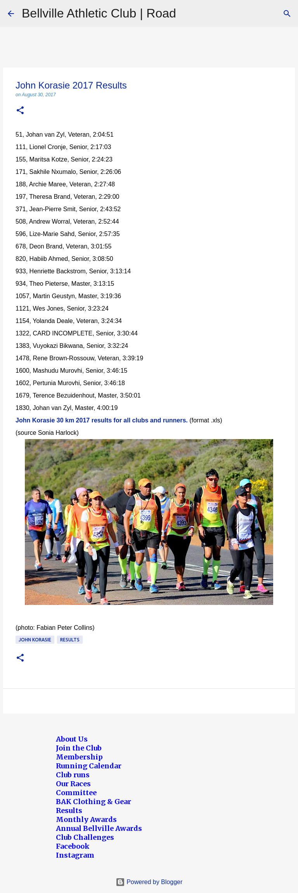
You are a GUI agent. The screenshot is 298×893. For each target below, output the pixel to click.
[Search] (287, 13)
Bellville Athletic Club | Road (99, 13)
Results (70, 639)
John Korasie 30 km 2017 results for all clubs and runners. (102, 420)
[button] (20, 111)
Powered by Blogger (149, 882)
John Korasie (35, 639)
